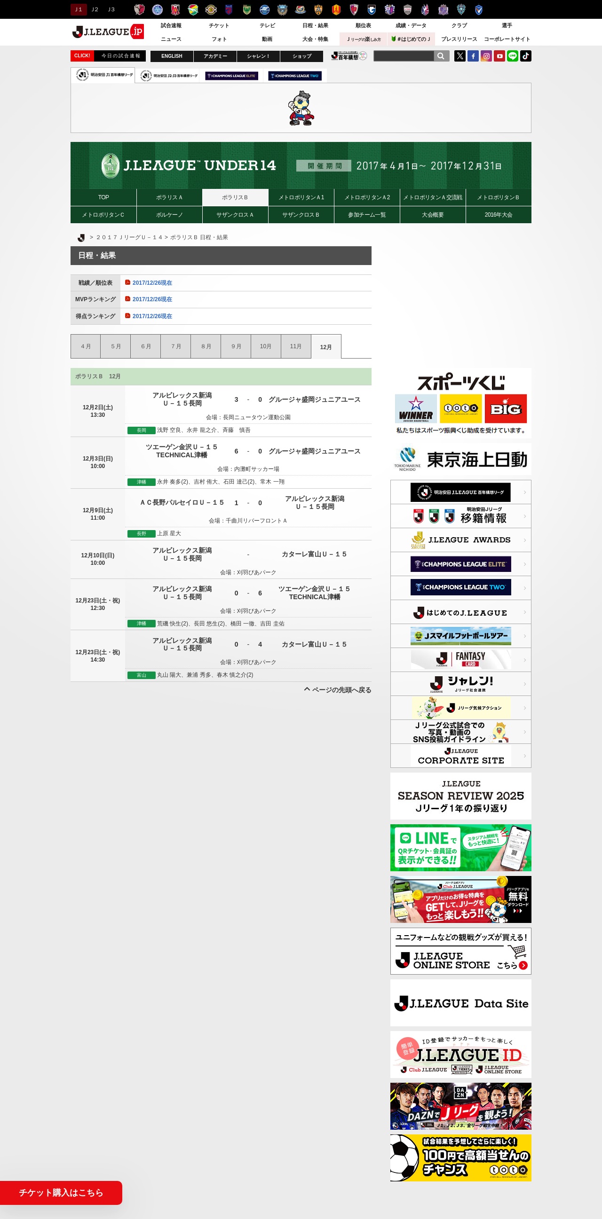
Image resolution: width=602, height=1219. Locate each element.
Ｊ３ (110, 9)
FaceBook (473, 56)
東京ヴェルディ (247, 10)
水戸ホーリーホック (157, 10)
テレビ (267, 25)
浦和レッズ (175, 10)
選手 (507, 25)
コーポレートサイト (507, 39)
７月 (176, 346)
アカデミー (215, 56)
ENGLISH (171, 56)
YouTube (499, 56)
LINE (512, 56)
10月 (266, 346)
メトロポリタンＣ (103, 214)
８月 (206, 346)
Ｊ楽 (363, 39)
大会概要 (433, 214)
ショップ (302, 56)
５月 (115, 346)
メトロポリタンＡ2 (367, 197)
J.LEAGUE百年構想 (349, 55)
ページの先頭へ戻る (342, 690)
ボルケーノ (169, 214)
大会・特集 (315, 39)
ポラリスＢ (235, 197)
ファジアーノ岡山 (425, 10)
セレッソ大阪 (390, 10)
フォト (219, 39)
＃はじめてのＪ (411, 39)
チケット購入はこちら (61, 1192)
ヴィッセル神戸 (407, 10)
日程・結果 (315, 25)
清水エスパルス (318, 10)
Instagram (486, 56)
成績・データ (411, 25)
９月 (236, 346)
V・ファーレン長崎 (479, 10)
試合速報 (171, 25)
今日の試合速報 (121, 55)
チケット (219, 25)
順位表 (363, 25)
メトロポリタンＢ (498, 197)
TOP (103, 197)
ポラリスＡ (169, 197)
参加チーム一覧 (367, 214)
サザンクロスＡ (235, 214)
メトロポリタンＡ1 (301, 197)
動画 (267, 39)
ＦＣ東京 (229, 10)
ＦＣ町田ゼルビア (264, 10)
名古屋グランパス (336, 10)
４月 (85, 346)
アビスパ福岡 (461, 10)
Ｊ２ (94, 9)
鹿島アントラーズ (139, 10)
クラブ (459, 25)
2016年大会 (499, 214)
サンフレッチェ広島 (443, 10)
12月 (326, 347)
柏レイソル (211, 10)
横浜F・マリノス (300, 10)
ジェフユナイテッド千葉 (193, 10)
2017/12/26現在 (148, 283)
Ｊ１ (77, 9)
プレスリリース (459, 39)
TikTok (525, 56)
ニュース (171, 39)
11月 (296, 346)
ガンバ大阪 (372, 10)
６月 (145, 346)
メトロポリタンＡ (432, 197)
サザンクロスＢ (301, 214)
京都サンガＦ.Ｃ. (354, 10)
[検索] (440, 56)
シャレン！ (258, 56)
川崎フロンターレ (282, 10)
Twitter (460, 56)
